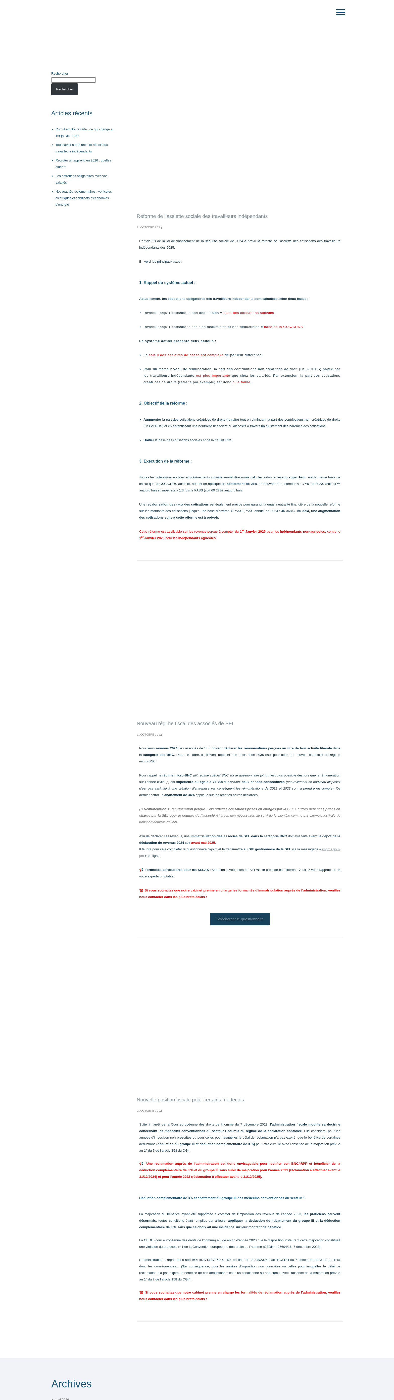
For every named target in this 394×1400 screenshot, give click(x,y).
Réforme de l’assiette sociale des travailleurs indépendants (202, 216)
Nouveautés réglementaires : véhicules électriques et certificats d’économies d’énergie (84, 198)
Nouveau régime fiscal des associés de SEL (186, 723)
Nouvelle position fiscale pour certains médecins (190, 1099)
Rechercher (59, 73)
